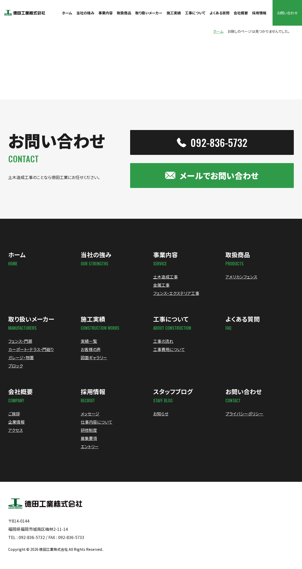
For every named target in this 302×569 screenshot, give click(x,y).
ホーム (218, 32)
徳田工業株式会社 (53, 550)
